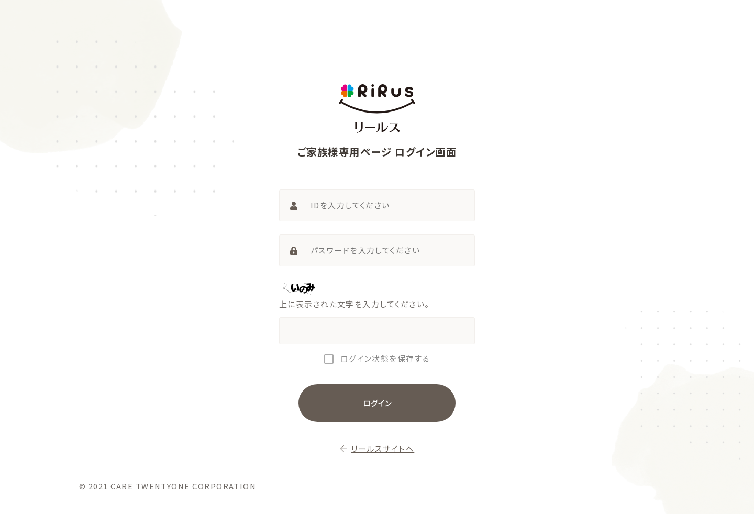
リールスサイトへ (377, 449)
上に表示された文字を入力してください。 (354, 303)
